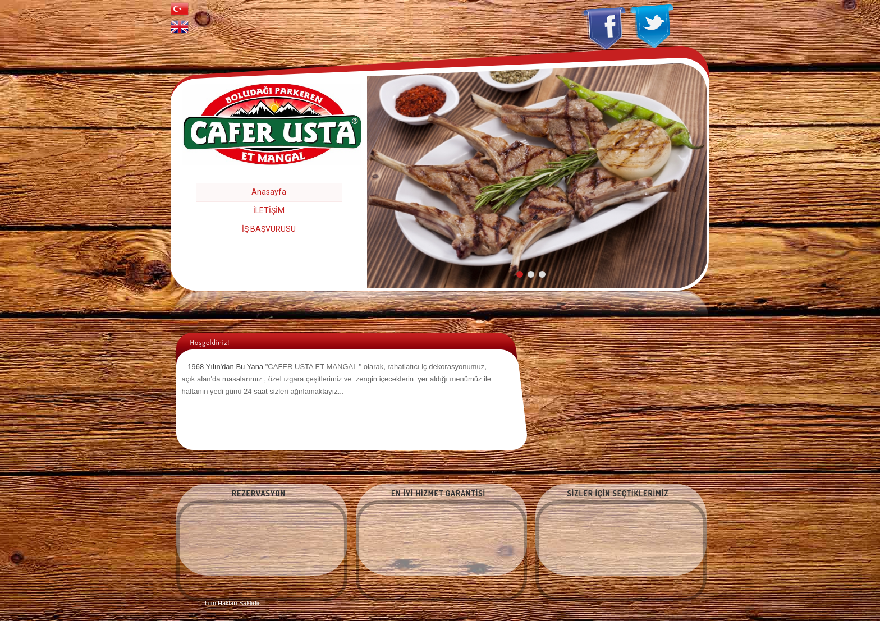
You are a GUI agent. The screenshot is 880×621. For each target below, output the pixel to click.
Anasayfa (268, 191)
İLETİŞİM (269, 210)
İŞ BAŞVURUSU (269, 228)
